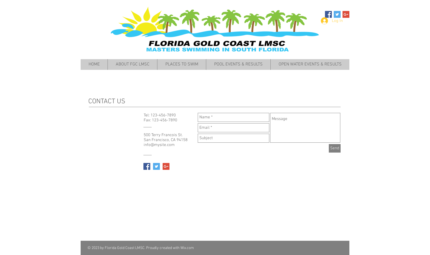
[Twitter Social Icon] (337, 14)
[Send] (335, 148)
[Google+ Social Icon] (346, 14)
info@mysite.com (159, 144)
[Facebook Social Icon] (328, 14)
